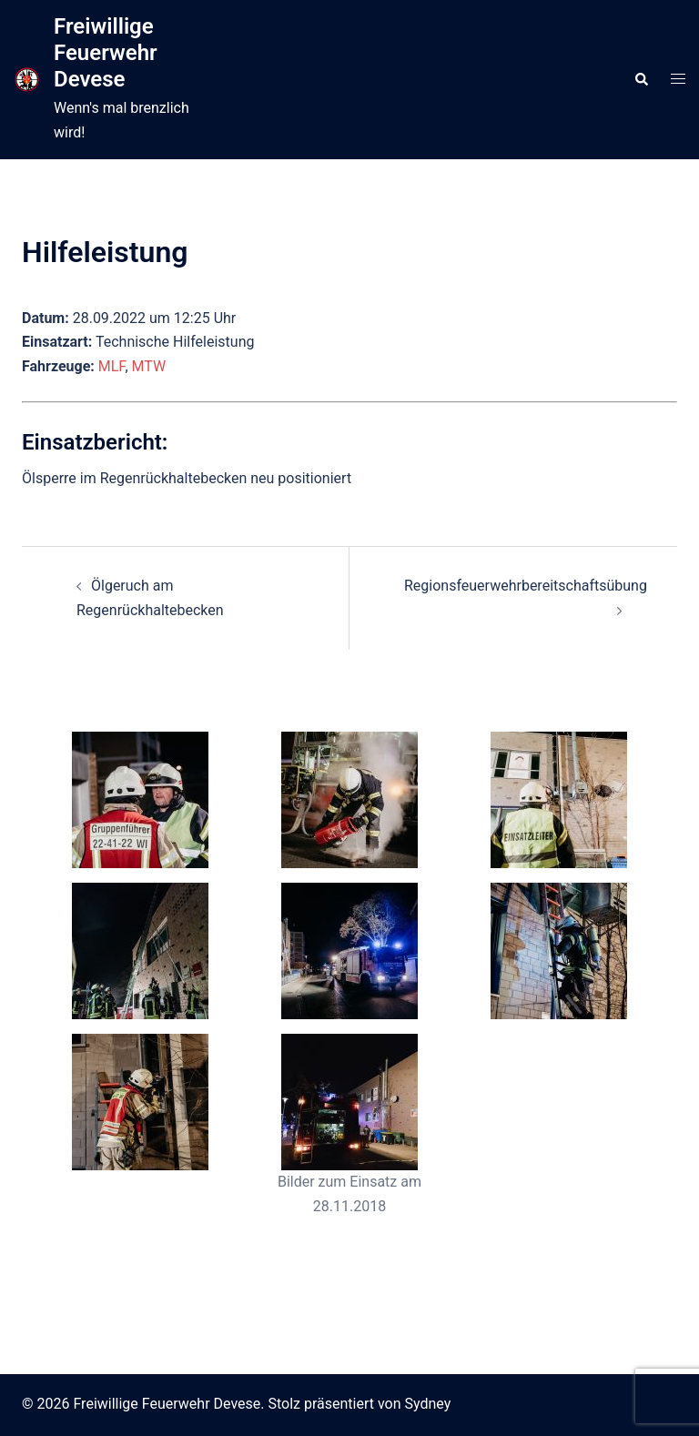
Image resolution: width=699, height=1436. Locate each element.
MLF (112, 366)
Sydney (428, 1403)
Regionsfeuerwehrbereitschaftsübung (525, 585)
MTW (149, 366)
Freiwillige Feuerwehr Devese (105, 53)
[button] (640, 79)
